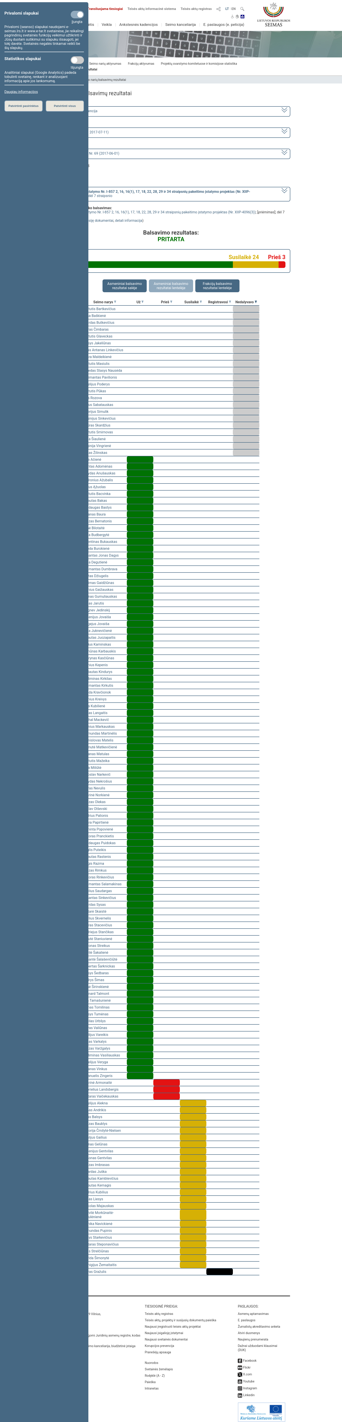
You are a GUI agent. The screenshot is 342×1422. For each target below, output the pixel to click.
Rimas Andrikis (94, 1110)
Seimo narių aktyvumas (105, 63)
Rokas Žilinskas (95, 453)
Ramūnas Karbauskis (99, 651)
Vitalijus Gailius (95, 1137)
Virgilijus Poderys (96, 384)
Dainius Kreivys (94, 699)
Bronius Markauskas (99, 726)
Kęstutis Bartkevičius (99, 309)
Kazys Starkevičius (97, 1237)
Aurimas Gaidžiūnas (98, 583)
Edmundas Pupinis (97, 1231)
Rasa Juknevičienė (97, 631)
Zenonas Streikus (96, 946)
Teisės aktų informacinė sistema (151, 9)
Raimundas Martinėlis (100, 733)
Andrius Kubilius (95, 1192)
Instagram (250, 1385)
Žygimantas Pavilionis (100, 377)
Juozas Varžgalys (96, 1048)
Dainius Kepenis (95, 665)
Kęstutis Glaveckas (97, 336)
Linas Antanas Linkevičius (103, 350)
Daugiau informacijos (21, 92)
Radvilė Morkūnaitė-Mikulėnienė (98, 1215)
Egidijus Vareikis (95, 1035)
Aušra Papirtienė (96, 822)
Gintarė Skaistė (94, 911)
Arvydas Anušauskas (99, 473)
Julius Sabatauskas (98, 405)
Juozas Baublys (95, 1124)
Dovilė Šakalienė (95, 952)
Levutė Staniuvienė (97, 939)
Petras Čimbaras (96, 329)
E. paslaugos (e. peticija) (223, 24)
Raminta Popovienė (98, 829)
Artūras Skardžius (96, 425)
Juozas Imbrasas (96, 1165)
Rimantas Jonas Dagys (101, 555)
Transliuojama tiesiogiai (102, 9)
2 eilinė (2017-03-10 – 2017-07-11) (81, 132)
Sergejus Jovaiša (96, 624)
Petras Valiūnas (95, 1028)
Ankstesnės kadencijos (138, 24)
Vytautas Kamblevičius (100, 1178)
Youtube (248, 1378)
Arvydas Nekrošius (97, 781)
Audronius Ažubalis (98, 480)
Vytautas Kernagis (97, 1185)
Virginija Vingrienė (97, 446)
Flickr (247, 1364)
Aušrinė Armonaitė (97, 1083)
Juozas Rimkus (94, 870)
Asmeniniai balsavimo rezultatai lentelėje (171, 286)
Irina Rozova (92, 398)
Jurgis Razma (93, 863)
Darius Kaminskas (97, 644)
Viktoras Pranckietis (98, 836)
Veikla (107, 24)
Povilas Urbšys (94, 1021)
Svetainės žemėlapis (159, 1366)
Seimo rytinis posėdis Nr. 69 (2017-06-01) (86, 153)
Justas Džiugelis (95, 576)
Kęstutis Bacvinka (96, 494)
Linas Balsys (92, 1117)
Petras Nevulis (94, 788)
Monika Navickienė (97, 1224)
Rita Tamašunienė (97, 1000)
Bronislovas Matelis (98, 740)
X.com (247, 1371)
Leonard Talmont (96, 994)
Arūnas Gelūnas (95, 1144)
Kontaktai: (61, 1303)
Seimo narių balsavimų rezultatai (103, 80)
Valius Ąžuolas (94, 487)
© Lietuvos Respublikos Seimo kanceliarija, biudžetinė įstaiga (93, 1343)
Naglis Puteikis (94, 850)
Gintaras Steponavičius (101, 1244)
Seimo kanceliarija (180, 24)
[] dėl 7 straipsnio (152, 194)
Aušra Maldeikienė (97, 357)
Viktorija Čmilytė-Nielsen (102, 1130)
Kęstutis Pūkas (94, 391)
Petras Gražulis (94, 1272)
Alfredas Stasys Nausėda (102, 370)
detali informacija (128, 220)
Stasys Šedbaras (96, 973)
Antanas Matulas (96, 754)
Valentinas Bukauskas (100, 542)
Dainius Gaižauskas (98, 590)
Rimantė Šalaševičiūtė (100, 959)
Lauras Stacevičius (97, 925)
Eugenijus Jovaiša (97, 617)
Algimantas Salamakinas (102, 884)
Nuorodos (151, 1359)
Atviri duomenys (249, 1330)
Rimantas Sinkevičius (99, 898)
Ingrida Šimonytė (96, 1258)
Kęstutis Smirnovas (98, 432)
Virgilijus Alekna (95, 1103)
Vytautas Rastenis (97, 857)
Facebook (249, 1357)
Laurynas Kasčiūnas (98, 658)
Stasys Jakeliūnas (97, 343)
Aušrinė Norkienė (96, 795)
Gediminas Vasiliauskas (101, 1055)
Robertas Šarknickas (99, 966)
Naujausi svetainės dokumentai (166, 1336)
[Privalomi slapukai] (77, 14)
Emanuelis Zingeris (97, 1076)
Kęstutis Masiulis (96, 364)
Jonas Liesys (93, 1199)
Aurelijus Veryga (95, 1062)
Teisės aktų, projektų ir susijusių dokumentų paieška (180, 1317)
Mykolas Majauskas (98, 1206)
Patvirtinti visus (65, 106)
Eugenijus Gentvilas (98, 1151)
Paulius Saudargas (97, 891)
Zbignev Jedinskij (96, 610)
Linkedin (249, 1392)
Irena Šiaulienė (94, 439)
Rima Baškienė (94, 316)
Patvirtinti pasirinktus (23, 106)
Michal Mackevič (96, 720)
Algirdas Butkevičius (98, 322)
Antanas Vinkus (95, 1069)
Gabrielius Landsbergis (101, 1089)
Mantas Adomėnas (97, 466)
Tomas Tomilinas (96, 1007)
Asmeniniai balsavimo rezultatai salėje (124, 286)
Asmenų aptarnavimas (253, 1310)
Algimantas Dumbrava (100, 569)
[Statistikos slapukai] (77, 60)
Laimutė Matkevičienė (100, 747)
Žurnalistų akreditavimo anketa (259, 1323)
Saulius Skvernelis (97, 918)
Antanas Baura (94, 514)
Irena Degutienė (95, 562)
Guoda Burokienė (96, 548)
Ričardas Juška (95, 1172)
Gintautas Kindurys (97, 672)
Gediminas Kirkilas (97, 679)
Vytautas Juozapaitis (99, 637)
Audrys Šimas (93, 980)
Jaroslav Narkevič (96, 774)
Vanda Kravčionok (97, 692)
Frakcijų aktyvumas (141, 63)
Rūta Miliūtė (92, 768)
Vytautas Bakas (95, 501)
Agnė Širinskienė (96, 987)
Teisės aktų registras (196, 9)
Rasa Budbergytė (96, 535)
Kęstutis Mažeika (96, 761)
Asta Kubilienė (94, 706)
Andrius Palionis (95, 815)
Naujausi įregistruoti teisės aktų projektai (173, 1323)
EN (234, 9)
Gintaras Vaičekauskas (100, 1096)
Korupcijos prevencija (159, 1342)
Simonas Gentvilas (97, 1158)
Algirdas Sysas (94, 904)
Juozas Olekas (94, 802)
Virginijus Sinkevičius (99, 418)
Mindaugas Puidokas (99, 843)
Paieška (150, 1379)
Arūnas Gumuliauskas (100, 596)
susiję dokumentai (99, 220)
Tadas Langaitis (95, 713)
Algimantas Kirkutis (98, 685)
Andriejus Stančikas (98, 932)
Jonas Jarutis (93, 603)
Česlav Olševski (95, 809)
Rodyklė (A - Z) (155, 1372)
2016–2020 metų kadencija (75, 111)
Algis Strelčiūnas (96, 1251)
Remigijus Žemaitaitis (100, 1265)
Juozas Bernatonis (97, 521)
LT (227, 9)
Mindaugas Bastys (97, 507)
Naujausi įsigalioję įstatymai (164, 1330)
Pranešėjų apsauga (158, 1349)
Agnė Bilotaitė (93, 528)
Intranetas (152, 1385)
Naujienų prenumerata (253, 1336)
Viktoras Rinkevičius (98, 877)
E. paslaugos (246, 1317)
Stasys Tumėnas (95, 1014)
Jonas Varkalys (94, 1041)
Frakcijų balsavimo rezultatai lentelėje (217, 286)
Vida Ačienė (92, 459)
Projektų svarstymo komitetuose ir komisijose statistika (199, 63)
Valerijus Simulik (95, 412)
